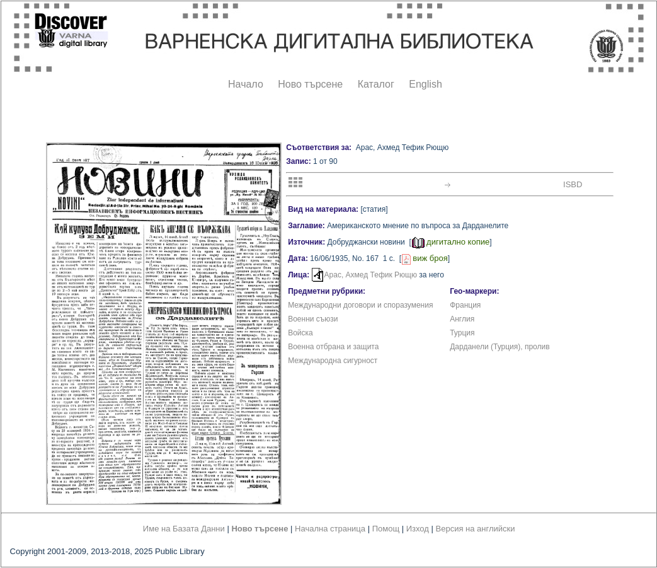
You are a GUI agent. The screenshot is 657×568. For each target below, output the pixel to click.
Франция (465, 305)
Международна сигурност (332, 360)
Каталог (376, 84)
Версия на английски (475, 528)
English (425, 84)
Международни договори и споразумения (360, 305)
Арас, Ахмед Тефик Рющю (370, 274)
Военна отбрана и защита (333, 346)
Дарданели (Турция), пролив (499, 346)
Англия (462, 319)
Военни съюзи (313, 319)
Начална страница (330, 528)
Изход (417, 528)
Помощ (385, 528)
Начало (245, 84)
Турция (462, 332)
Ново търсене (310, 84)
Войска (300, 332)
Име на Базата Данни (184, 528)
